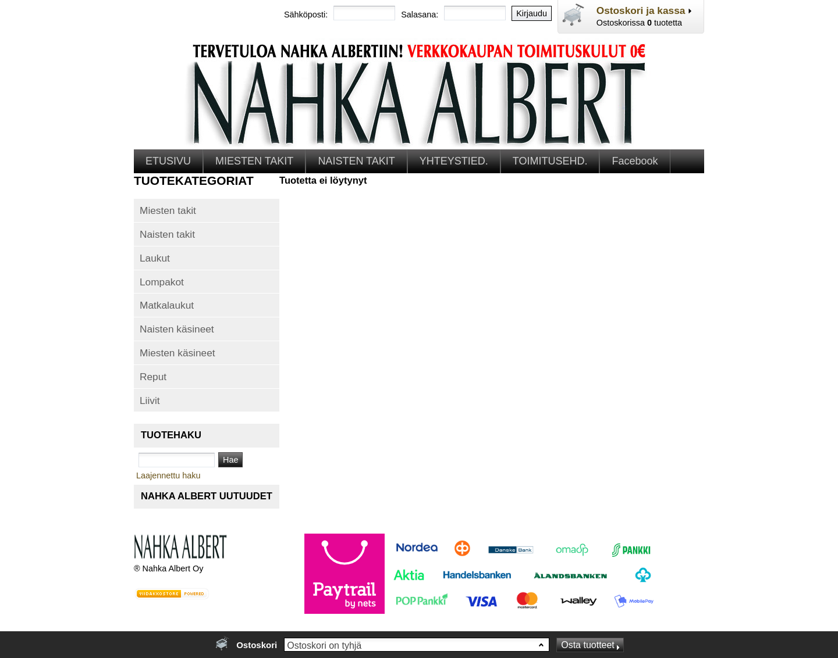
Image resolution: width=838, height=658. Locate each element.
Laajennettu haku (168, 475)
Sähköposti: (306, 14)
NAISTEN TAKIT (356, 161)
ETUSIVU (168, 161)
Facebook (635, 161)
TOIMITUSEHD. (550, 161)
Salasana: (419, 14)
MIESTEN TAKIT (254, 161)
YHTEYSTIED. (454, 161)
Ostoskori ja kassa (641, 10)
